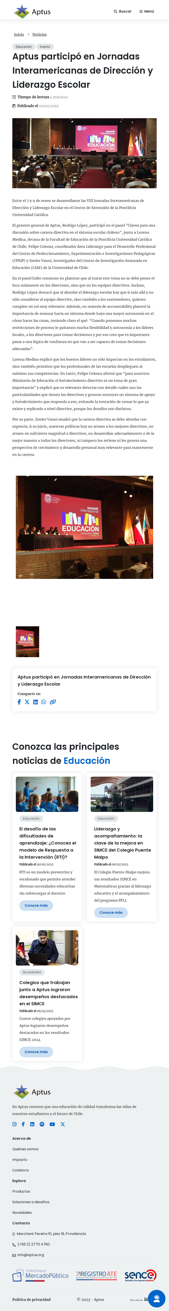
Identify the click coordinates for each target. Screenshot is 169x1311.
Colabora (20, 1170)
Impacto (19, 1159)
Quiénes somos (25, 1149)
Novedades (22, 1212)
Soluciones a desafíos (30, 1202)
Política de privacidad (31, 1299)
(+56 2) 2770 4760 (34, 1244)
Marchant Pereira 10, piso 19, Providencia (51, 1233)
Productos (21, 1191)
